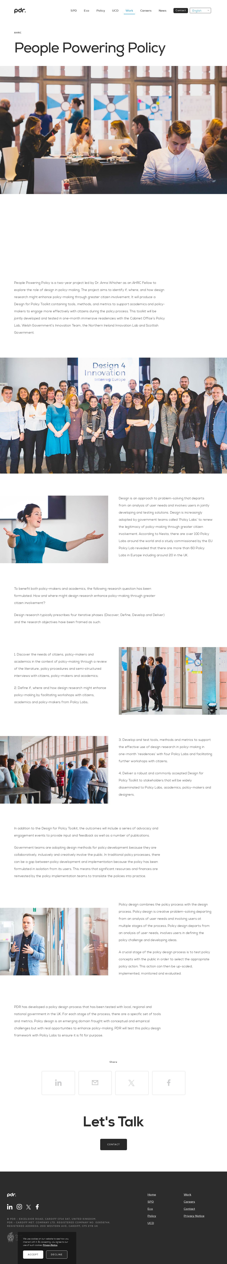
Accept (33, 1255)
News (163, 10)
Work (129, 10)
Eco (86, 10)
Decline (57, 1255)
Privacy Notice (194, 1216)
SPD (74, 10)
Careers (146, 10)
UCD (115, 10)
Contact (181, 10)
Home (152, 1194)
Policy (100, 10)
